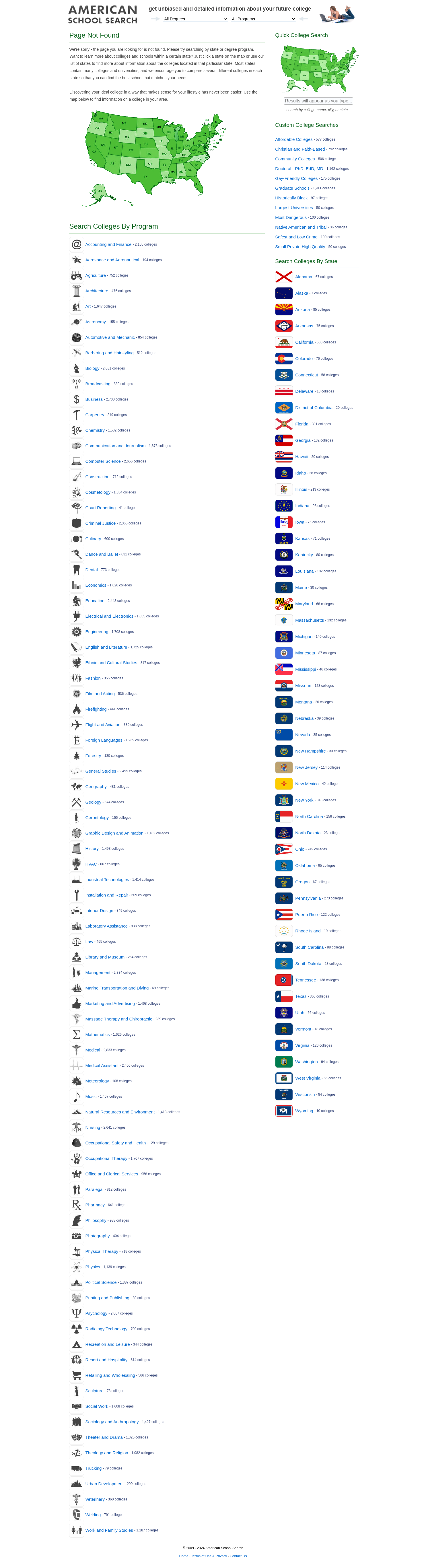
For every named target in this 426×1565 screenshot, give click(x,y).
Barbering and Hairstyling (109, 352)
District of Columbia (313, 407)
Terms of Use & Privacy (209, 1556)
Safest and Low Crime (296, 236)
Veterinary (95, 1499)
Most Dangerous (291, 217)
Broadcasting (97, 383)
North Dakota (307, 832)
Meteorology (97, 1080)
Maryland (304, 603)
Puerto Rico (306, 914)
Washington (306, 1061)
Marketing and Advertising (110, 1003)
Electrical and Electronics (109, 616)
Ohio (299, 849)
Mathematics (97, 1034)
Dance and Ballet (101, 554)
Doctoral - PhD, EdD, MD (299, 168)
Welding (93, 1514)
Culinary (93, 538)
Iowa (299, 522)
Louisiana (304, 571)
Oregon (302, 881)
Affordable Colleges (294, 139)
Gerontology (97, 817)
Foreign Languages (103, 740)
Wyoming (304, 1110)
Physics (92, 1266)
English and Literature (106, 647)
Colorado (304, 358)
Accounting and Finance (108, 244)
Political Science (100, 1282)
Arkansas (304, 325)
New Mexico (307, 783)
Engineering (96, 631)
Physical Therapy (101, 1251)
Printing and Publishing (107, 1297)
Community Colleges (295, 158)
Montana (303, 701)
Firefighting (95, 709)
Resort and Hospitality (106, 1359)
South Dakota (308, 963)
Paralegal (94, 1189)
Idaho (300, 473)
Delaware (304, 391)
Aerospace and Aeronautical (112, 259)
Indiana (302, 505)
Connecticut (306, 374)
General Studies (100, 771)
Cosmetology (97, 492)
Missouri (303, 685)
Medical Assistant (101, 1065)
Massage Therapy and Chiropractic (118, 1018)
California (304, 342)
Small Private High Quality (300, 246)
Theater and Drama (103, 1437)
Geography (95, 786)
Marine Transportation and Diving (117, 987)
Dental (91, 569)
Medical (92, 1049)
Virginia (302, 1045)
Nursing (92, 1127)
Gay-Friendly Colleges (296, 178)
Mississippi (305, 669)
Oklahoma (305, 865)
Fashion (92, 678)
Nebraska (304, 718)
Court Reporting (100, 507)
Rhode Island (307, 930)
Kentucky (304, 554)
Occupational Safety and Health (115, 1142)
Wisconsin (305, 1094)
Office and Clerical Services (111, 1173)
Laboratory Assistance (106, 926)
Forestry (93, 755)
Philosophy (95, 1220)
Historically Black (291, 197)
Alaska (301, 293)
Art (88, 306)
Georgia (302, 440)
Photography (97, 1235)
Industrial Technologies (107, 879)
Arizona (302, 309)
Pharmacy (95, 1204)
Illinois (301, 489)
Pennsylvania (308, 898)
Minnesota (305, 652)
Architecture (96, 290)
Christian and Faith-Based (300, 149)
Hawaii (301, 456)
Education (94, 600)
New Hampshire (310, 751)
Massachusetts (309, 620)
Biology (92, 368)
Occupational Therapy (106, 1158)
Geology (93, 802)
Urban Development (104, 1483)
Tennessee (305, 979)
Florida (301, 423)
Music (90, 1096)
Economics (95, 585)
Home (183, 1556)
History (92, 848)
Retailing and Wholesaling (110, 1375)
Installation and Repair (106, 895)
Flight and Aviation (102, 724)
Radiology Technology (106, 1328)
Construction (97, 476)
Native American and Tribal (300, 227)
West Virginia (307, 1078)
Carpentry (94, 414)
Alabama (303, 276)
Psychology (96, 1313)
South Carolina (309, 947)
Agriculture (95, 275)
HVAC (91, 864)
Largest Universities (294, 207)
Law (89, 941)
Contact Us (238, 1556)
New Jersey (306, 767)
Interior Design (99, 910)
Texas (300, 996)
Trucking (93, 1468)
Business (94, 399)
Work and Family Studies (109, 1530)
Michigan (303, 636)
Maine (301, 587)
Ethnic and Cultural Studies (111, 662)
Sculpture (94, 1390)
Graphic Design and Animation (114, 833)
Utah (299, 1012)
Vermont (303, 1029)
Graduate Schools (292, 188)
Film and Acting (100, 693)
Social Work (96, 1406)
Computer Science (102, 461)
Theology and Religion (106, 1452)
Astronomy (95, 321)
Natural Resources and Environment (120, 1111)
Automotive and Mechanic (110, 337)
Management (97, 972)
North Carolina (309, 816)
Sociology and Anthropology (112, 1421)
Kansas (302, 538)
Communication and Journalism (115, 445)
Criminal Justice (100, 523)
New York (304, 800)
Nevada (302, 734)
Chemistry (95, 430)
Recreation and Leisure (107, 1344)
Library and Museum (105, 956)
